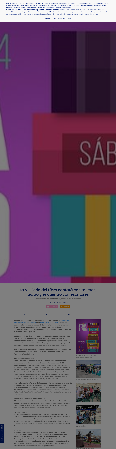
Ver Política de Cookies (62, 18)
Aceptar (48, 18)
